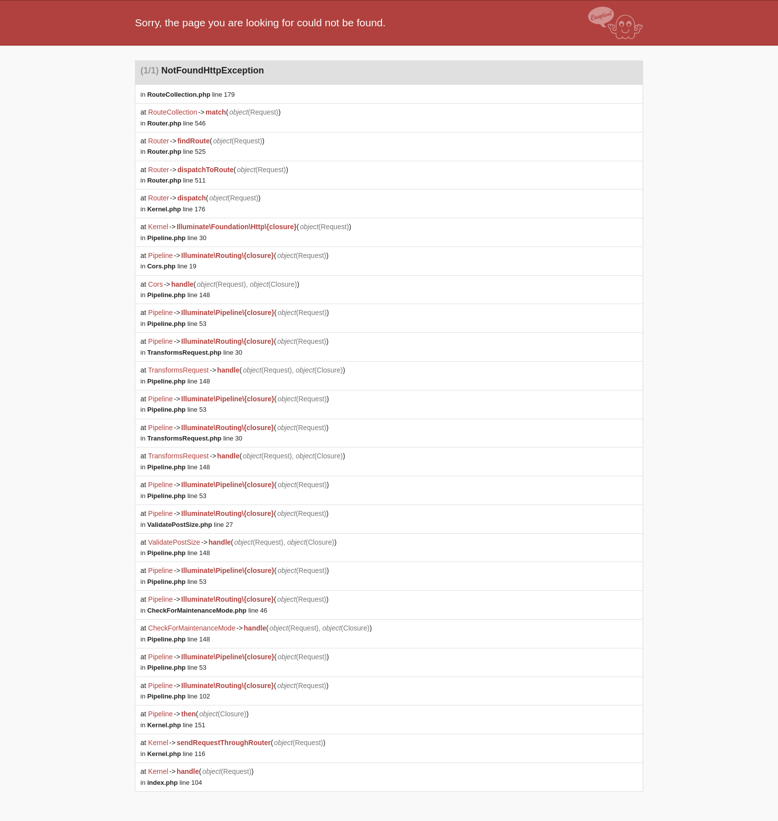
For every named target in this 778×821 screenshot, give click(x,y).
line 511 (176, 180)
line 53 (176, 323)
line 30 (176, 238)
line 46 (207, 610)
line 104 (174, 782)
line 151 (176, 725)
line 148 (178, 295)
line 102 (178, 696)
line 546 (176, 123)
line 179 (191, 94)
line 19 (171, 266)
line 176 (176, 209)
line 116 (176, 754)
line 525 (176, 151)
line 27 (190, 524)
